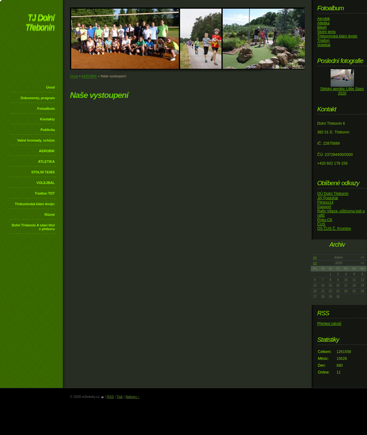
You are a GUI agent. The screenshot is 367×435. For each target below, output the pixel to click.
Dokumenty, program (38, 98)
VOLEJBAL (45, 183)
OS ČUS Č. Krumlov (334, 228)
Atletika (323, 23)
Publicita (47, 130)
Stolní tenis (326, 32)
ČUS (321, 224)
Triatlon (323, 40)
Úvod (50, 87)
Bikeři (322, 27)
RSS (110, 397)
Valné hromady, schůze (36, 140)
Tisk (120, 397)
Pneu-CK (324, 220)
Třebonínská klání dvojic (35, 204)
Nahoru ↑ (132, 397)
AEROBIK (47, 151)
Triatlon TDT (45, 193)
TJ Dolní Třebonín (39, 23)
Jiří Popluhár (327, 198)
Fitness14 (325, 202)
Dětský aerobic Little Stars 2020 (342, 91)
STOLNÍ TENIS (43, 172)
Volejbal (323, 45)
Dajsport (324, 207)
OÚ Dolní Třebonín (333, 193)
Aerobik (323, 19)
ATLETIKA (46, 161)
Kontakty (47, 119)
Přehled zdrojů (329, 323)
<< (315, 257)
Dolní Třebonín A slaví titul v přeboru (33, 227)
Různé (49, 214)
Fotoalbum (46, 108)
